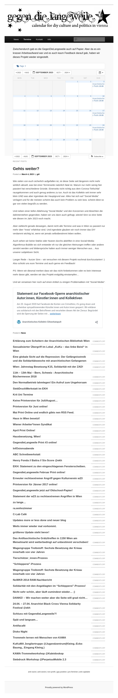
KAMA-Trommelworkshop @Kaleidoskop (38, 653)
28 (64, 140)
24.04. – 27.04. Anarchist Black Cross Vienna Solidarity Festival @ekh (47, 605)
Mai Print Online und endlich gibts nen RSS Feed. (43, 412)
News (16, 39)
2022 (19, 72)
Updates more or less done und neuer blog (39, 520)
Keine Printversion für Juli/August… (35, 400)
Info (49, 39)
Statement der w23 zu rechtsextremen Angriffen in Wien (47, 496)
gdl (38, 174)
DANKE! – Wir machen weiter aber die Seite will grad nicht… (50, 597)
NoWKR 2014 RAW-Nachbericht (32, 579)
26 (38, 140)
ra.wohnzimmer (22, 508)
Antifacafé (19, 625)
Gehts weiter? (26, 168)
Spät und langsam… (25, 619)
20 (51, 125)
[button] (97, 156)
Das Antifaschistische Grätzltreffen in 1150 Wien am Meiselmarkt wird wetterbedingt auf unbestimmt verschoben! (50, 540)
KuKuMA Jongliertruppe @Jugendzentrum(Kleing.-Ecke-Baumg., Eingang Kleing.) (48, 645)
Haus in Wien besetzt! (26, 418)
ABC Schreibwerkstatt (26, 454)
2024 (67, 72)
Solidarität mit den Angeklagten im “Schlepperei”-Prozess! (49, 585)
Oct (59, 72)
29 (77, 140)
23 (90, 125)
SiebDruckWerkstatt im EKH (30, 388)
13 (51, 111)
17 (103, 111)
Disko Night (20, 631)
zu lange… (19, 502)
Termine (27, 39)
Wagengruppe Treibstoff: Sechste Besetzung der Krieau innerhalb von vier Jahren (47, 550)
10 (103, 96)
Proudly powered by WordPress (59, 687)
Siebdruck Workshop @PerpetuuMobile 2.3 (39, 659)
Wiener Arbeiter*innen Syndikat (32, 424)
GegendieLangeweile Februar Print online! (39, 472)
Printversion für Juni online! (30, 406)
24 (103, 125)
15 (77, 111)
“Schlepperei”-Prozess (27, 564)
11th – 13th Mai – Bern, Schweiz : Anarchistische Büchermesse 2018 (43, 374)
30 (90, 140)
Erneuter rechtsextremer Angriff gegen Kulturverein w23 (48, 478)
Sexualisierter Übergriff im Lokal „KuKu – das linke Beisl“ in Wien (50, 348)
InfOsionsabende (23, 448)
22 (77, 125)
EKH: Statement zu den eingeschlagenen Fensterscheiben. (49, 466)
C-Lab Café (20, 514)
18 (24, 125)
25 (24, 140)
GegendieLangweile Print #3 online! (35, 442)
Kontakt (39, 39)
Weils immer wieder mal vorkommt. (35, 526)
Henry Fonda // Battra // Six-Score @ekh (37, 460)
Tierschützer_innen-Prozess (30, 558)
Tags (21, 66)
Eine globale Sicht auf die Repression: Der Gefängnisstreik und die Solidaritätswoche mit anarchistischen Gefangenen (49, 358)
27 (51, 140)
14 (64, 111)
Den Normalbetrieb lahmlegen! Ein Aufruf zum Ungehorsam (50, 382)
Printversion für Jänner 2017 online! (35, 484)
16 (90, 111)
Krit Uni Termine (23, 394)
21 (64, 125)
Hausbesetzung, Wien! (27, 436)
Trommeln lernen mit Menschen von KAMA (39, 637)
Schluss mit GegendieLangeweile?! (35, 613)
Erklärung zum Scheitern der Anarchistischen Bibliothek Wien (51, 340)
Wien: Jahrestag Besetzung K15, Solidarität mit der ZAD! (48, 366)
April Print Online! (24, 430)
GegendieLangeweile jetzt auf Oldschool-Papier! (43, 490)
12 (38, 111)
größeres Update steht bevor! (31, 532)
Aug (26, 72)
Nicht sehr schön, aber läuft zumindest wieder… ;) (44, 591)
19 (38, 125)
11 (24, 111)
